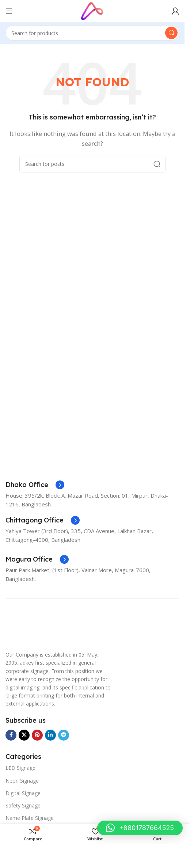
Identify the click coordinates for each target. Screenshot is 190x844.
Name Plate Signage (29, 817)
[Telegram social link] (63, 735)
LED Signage (20, 767)
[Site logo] (92, 10)
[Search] (92, 33)
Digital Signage (23, 793)
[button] (140, 828)
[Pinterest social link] (37, 735)
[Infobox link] (34, 484)
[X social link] (24, 735)
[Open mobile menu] (9, 11)
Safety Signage (23, 805)
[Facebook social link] (10, 735)
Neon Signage (22, 780)
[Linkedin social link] (50, 735)
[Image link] (23, 627)
